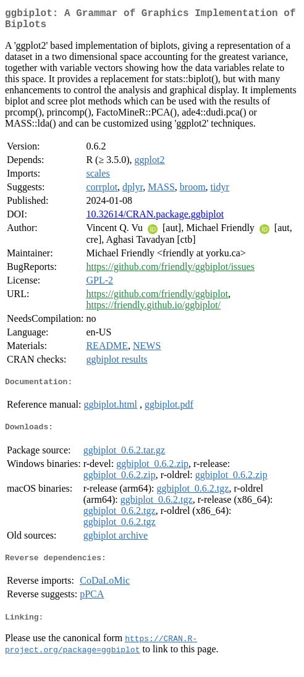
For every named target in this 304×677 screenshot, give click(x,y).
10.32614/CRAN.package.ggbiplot (155, 219)
